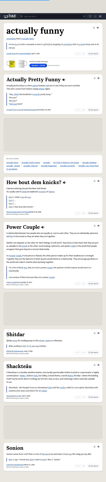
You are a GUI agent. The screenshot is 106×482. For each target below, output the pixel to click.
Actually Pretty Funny (13, 110)
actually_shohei (13, 165)
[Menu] (100, 16)
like (86, 454)
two (25, 267)
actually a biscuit (30, 165)
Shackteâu (10, 396)
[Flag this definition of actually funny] (98, 28)
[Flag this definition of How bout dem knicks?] (98, 181)
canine (48, 340)
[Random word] (84, 16)
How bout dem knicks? (14, 212)
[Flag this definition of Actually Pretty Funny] (98, 78)
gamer (35, 85)
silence (52, 191)
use (70, 454)
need (37, 346)
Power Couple (11, 282)
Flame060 (27, 212)
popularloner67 (19, 465)
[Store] (90, 16)
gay (29, 197)
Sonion (8, 465)
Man (10, 459)
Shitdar (8, 351)
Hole (36, 375)
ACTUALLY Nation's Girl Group (66, 162)
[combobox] (53, 16)
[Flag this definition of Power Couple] (98, 226)
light (74, 246)
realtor (63, 387)
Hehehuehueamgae (30, 110)
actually (25, 38)
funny (31, 38)
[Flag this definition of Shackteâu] (98, 365)
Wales (22, 375)
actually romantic (67, 165)
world (24, 246)
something (11, 38)
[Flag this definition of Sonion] (98, 447)
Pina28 (20, 282)
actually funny (11, 54)
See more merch (53, 65)
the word (46, 454)
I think (16, 94)
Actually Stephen (89, 162)
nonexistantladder (24, 54)
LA (30, 346)
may (23, 197)
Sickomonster (19, 351)
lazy (16, 44)
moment (42, 191)
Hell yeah (13, 104)
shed (50, 387)
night (31, 459)
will (47, 85)
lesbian (42, 88)
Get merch (93, 54)
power (12, 255)
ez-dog (18, 396)
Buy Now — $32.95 (38, 65)
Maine (70, 375)
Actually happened (49, 165)
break (24, 191)
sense (15, 340)
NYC (24, 346)
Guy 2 (11, 200)
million (44, 390)
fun (11, 236)
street (41, 340)
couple (18, 255)
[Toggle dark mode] (95, 16)
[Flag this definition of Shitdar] (98, 333)
